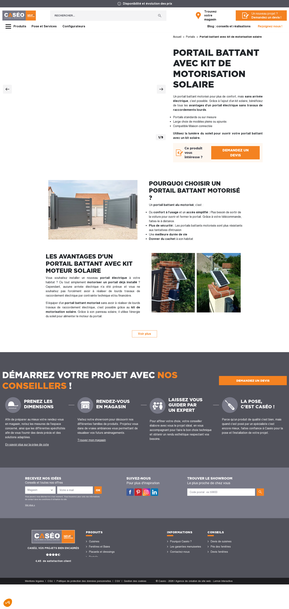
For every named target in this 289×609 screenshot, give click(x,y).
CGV (117, 605)
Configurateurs (73, 26)
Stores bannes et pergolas (105, 572)
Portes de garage (99, 587)
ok (98, 490)
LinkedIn (154, 492)
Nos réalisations (220, 577)
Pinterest (138, 492)
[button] (7, 602)
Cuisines (94, 541)
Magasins (176, 556)
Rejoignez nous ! (270, 26)
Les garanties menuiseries (185, 546)
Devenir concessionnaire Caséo (184, 575)
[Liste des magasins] (40, 490)
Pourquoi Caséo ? (181, 541)
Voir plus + (30, 505)
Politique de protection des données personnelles (84, 605)
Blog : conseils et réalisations (228, 26)
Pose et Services (44, 26)
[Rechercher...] (101, 15)
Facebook (130, 492)
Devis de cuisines (221, 541)
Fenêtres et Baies (99, 546)
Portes (93, 562)
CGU (50, 605)
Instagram (146, 492)
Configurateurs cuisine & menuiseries (225, 570)
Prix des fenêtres (221, 546)
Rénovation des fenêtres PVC (225, 559)
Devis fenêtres (219, 551)
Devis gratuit (177, 562)
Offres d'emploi (179, 567)
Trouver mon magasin (91, 440)
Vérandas (94, 577)
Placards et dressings (102, 551)
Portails (93, 556)
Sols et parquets (99, 567)
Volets (93, 582)
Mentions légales (34, 605)
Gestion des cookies (135, 605)
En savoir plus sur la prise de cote (27, 444)
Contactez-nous (180, 551)
